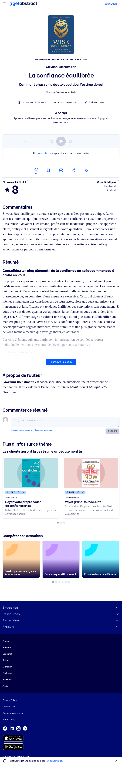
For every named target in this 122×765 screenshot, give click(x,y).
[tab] (58, 522)
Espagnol (7, 654)
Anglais (6, 641)
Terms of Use (9, 706)
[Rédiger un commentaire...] (65, 422)
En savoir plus (54, 760)
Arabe (5, 686)
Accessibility (9, 719)
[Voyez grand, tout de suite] (91, 473)
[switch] (61, 141)
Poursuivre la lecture (61, 361)
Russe (6, 660)
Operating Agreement (13, 713)
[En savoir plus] (28, 181)
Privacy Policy (10, 700)
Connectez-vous (46, 153)
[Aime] (35, 170)
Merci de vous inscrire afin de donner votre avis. (32, 430)
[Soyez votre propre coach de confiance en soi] (31, 473)
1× (25, 141)
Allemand (7, 647)
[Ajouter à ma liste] (61, 170)
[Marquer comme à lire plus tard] (48, 170)
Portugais (7, 673)
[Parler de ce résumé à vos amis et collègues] (74, 170)
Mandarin (7, 666)
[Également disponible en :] (86, 170)
